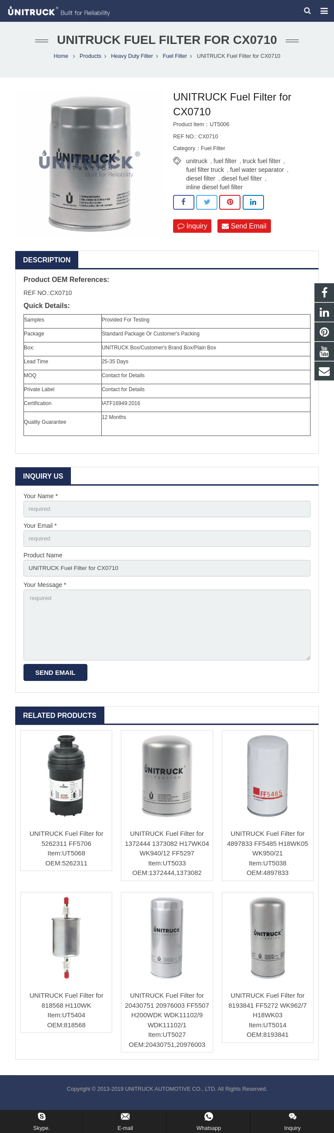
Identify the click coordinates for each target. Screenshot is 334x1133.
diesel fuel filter (241, 183)
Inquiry (192, 231)
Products (90, 61)
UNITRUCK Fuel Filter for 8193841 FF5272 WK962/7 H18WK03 (267, 1014)
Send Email (244, 231)
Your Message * (44, 591)
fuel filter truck (205, 174)
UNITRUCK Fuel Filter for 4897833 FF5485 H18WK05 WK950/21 (267, 851)
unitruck (196, 165)
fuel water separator (257, 174)
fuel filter (225, 165)
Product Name (42, 560)
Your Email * (40, 530)
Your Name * (40, 500)
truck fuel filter (262, 165)
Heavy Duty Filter (132, 61)
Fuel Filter (175, 61)
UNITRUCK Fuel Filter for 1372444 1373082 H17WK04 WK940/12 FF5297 (167, 851)
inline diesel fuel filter (214, 191)
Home (60, 61)
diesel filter (200, 183)
